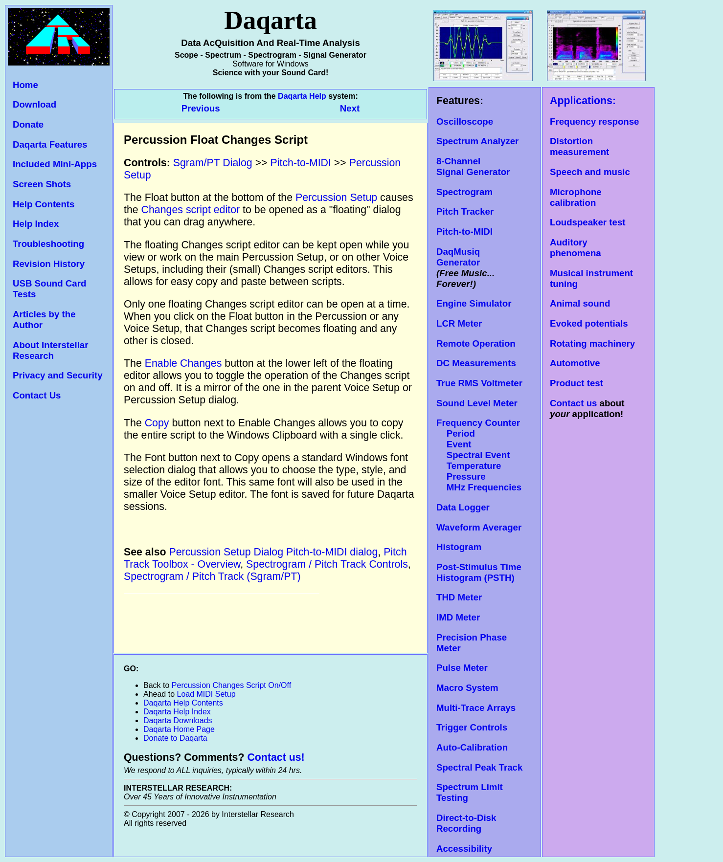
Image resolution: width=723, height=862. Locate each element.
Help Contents (43, 204)
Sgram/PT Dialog (212, 163)
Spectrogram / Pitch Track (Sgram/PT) (212, 576)
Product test (576, 383)
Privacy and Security (58, 375)
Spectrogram (464, 192)
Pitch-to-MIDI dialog (332, 552)
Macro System (467, 688)
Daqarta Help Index (177, 711)
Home (25, 85)
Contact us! (275, 757)
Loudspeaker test (587, 222)
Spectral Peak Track (479, 767)
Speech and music (590, 172)
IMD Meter (458, 617)
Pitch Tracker (465, 211)
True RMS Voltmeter (479, 383)
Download (34, 104)
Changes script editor (190, 210)
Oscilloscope (464, 121)
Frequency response (594, 121)
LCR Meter (459, 323)
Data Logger (463, 507)
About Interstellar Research (50, 350)
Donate (28, 124)
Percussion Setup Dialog (226, 552)
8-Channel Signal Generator (473, 166)
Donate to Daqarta (175, 738)
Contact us (573, 403)
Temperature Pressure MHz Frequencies (478, 476)
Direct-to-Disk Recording (466, 823)
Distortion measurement (579, 146)
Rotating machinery (592, 343)
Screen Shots (42, 184)
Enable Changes (183, 363)
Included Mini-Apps (55, 164)
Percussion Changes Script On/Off (231, 685)
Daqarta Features (50, 144)
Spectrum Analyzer (477, 141)
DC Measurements (476, 363)
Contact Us (37, 395)
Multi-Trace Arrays (476, 708)
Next (350, 108)
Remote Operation (476, 343)
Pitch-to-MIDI (464, 231)
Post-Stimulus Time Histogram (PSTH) (478, 572)
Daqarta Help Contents (183, 703)
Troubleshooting (48, 244)
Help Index (36, 224)
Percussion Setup (336, 197)
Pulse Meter (462, 668)
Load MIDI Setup (206, 694)
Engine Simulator (473, 303)
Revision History (49, 264)
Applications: (583, 101)
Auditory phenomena (575, 247)
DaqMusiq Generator (458, 256)
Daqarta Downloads (177, 720)
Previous (202, 108)
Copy (157, 423)
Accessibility (464, 848)
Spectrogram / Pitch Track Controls (327, 564)
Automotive (575, 363)
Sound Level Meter (477, 403)
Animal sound (580, 303)
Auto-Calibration (472, 747)
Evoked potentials (589, 323)
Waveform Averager (478, 527)
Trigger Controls (471, 727)
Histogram (458, 547)
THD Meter (459, 597)
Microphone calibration (576, 197)
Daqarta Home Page (179, 729)
